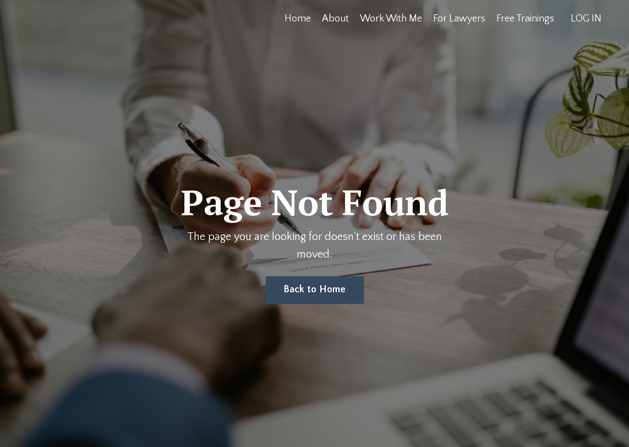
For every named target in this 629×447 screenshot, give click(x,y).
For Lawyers (459, 18)
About (335, 18)
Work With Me (391, 18)
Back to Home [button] (314, 289)
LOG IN (586, 18)
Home (298, 18)
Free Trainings (525, 18)
